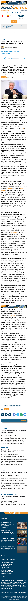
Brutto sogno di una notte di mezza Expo (14, 472)
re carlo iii (18, 405)
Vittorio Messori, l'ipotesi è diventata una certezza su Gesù (7, 532)
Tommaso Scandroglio (14, 475)
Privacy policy (4, 592)
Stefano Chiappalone (11, 47)
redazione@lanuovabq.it (6, 570)
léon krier (6, 405)
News (5, 15)
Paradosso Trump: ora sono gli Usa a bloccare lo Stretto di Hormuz (8, 548)
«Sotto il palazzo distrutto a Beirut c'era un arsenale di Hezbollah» (7, 525)
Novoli (10, 188)
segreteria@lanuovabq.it (7, 571)
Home (11, 32)
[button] (14, 22)
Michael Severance (13, 454)
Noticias (10, 15)
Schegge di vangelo (7, 25)
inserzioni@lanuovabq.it (6, 573)
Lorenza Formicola (13, 435)
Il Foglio (22, 128)
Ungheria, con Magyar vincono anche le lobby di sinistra (8, 540)
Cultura (16, 32)
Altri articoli (14, 513)
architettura (12, 405)
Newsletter (20, 18)
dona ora (21, 15)
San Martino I (20, 26)
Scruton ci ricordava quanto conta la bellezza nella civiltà (12, 451)
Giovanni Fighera (12, 501)
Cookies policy (11, 592)
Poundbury (5, 153)
